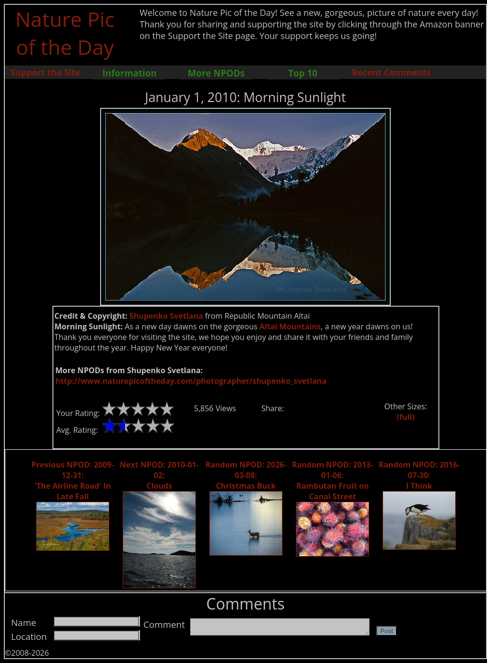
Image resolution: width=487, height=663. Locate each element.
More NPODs (216, 73)
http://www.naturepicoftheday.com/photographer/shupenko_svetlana (190, 381)
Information (130, 73)
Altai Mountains (290, 326)
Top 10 (302, 73)
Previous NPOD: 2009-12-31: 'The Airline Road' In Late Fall (72, 480)
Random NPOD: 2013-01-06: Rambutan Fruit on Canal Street (332, 480)
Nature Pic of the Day (65, 33)
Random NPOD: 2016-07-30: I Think (419, 475)
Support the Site (45, 72)
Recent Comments (391, 72)
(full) (405, 417)
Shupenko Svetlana (166, 316)
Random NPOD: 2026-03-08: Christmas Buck (246, 475)
